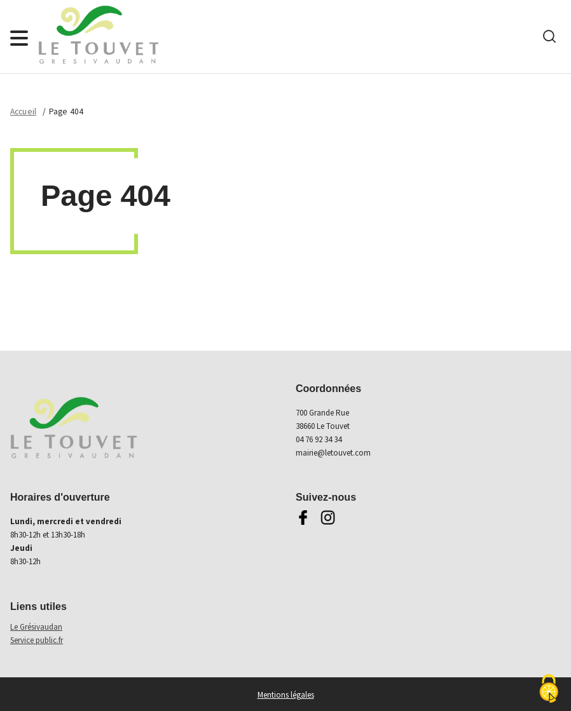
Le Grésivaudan (36, 626)
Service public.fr (36, 640)
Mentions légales (286, 694)
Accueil (23, 111)
